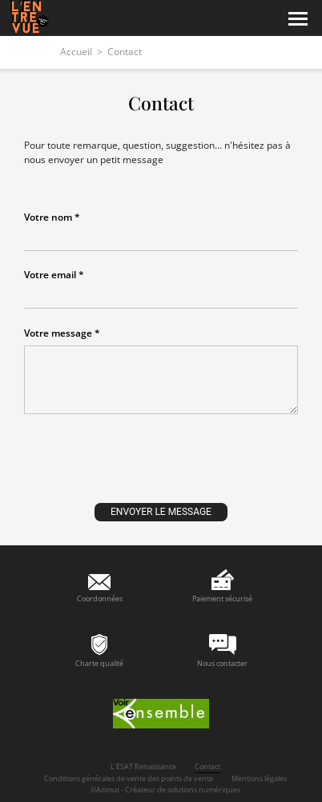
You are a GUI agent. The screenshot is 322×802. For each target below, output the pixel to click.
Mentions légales (259, 778)
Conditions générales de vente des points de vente (128, 778)
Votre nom (48, 217)
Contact (207, 766)
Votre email (50, 275)
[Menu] (298, 19)
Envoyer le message (161, 511)
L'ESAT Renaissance (143, 766)
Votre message (58, 333)
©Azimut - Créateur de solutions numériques (165, 789)
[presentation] (161, 466)
